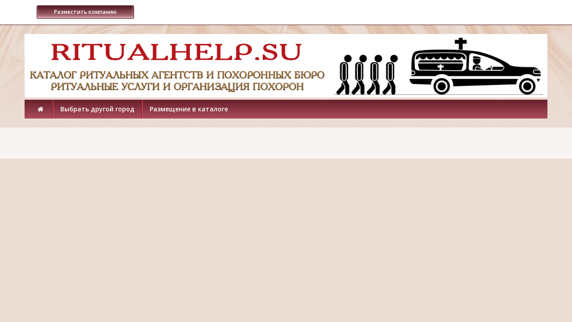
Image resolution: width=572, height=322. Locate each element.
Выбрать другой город (97, 109)
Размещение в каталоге (189, 109)
